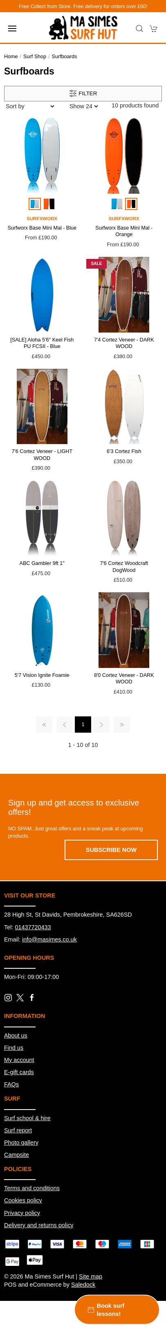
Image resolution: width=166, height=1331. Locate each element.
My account (19, 1060)
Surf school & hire (27, 1118)
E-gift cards (19, 1072)
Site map (90, 1276)
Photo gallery (21, 1142)
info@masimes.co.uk (49, 939)
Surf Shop (34, 56)
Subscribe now (111, 850)
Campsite (16, 1154)
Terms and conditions (32, 1188)
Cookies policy (23, 1200)
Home (11, 56)
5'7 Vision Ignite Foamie (42, 675)
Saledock (83, 1284)
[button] (12, 28)
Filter (83, 94)
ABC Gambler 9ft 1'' (42, 563)
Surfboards (64, 56)
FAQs (11, 1084)
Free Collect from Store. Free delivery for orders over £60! (83, 6)
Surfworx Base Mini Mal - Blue (41, 228)
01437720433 (33, 927)
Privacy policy (22, 1213)
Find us (13, 1047)
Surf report (18, 1130)
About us (15, 1035)
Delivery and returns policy (39, 1225)
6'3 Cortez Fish (124, 451)
